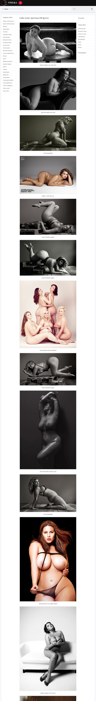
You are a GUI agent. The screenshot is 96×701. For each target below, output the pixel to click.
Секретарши (6, 72)
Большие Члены (82, 31)
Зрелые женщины (7, 61)
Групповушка (81, 36)
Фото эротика (6, 37)
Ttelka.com (12, 3)
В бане (4, 66)
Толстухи (5, 31)
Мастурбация (81, 39)
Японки (5, 56)
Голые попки (6, 45)
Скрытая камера (7, 64)
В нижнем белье (7, 42)
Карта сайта (6, 91)
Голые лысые (6, 88)
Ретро (79, 42)
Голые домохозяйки (8, 80)
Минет (79, 44)
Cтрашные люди (7, 34)
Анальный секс (82, 28)
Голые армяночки (7, 83)
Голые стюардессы (7, 85)
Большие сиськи (7, 40)
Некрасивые (6, 29)
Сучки (4, 58)
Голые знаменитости (8, 53)
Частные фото (6, 48)
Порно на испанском (8, 21)
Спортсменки (6, 77)
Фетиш (80, 47)
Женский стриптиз (7, 50)
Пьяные (5, 69)
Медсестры (6, 74)
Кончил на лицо (82, 34)
